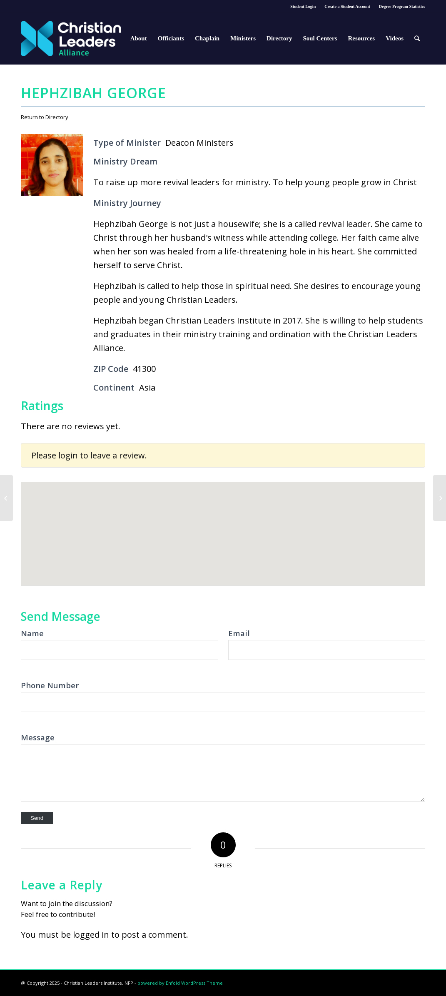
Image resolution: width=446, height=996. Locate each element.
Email (239, 633)
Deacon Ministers (199, 142)
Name (32, 633)
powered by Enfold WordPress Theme (180, 983)
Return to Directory (44, 117)
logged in (91, 934)
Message (38, 737)
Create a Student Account (347, 6)
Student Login (303, 6)
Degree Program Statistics (402, 6)
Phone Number (50, 685)
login (68, 455)
